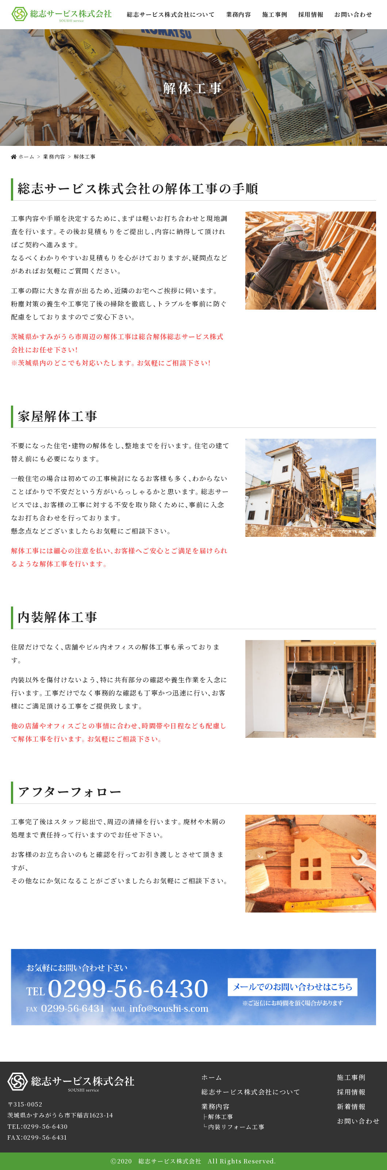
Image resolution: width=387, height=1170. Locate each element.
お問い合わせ (353, 14)
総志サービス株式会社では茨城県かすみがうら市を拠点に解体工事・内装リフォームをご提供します (61, 14)
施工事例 (274, 14)
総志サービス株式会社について (171, 14)
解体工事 (220, 1117)
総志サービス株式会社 (38, 1091)
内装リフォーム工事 (236, 1127)
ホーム (211, 1077)
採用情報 (310, 14)
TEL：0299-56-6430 (37, 1126)
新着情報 (351, 1106)
